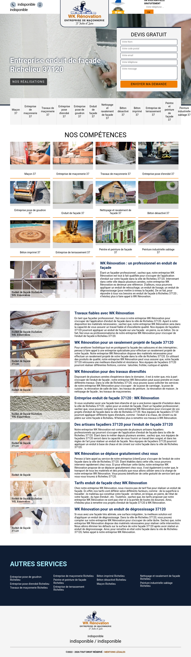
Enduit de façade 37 (93, 111)
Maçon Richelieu (106, 583)
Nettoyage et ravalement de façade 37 (107, 111)
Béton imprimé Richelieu (111, 575)
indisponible (22, 4)
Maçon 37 (16, 111)
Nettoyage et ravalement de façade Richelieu (160, 577)
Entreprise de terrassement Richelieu (68, 588)
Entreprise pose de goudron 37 (79, 111)
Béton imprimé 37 (137, 111)
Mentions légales (114, 652)
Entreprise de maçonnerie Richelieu (73, 575)
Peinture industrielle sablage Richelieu (156, 584)
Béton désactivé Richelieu (111, 579)
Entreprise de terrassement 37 (153, 111)
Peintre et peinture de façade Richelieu (69, 581)
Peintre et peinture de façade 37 (169, 111)
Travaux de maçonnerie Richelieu (29, 587)
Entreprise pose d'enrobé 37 (64, 111)
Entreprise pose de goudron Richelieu (26, 578)
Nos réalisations (29, 81)
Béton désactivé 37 (123, 111)
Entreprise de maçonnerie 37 (30, 111)
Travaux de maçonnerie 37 (48, 111)
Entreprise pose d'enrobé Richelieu (29, 583)
